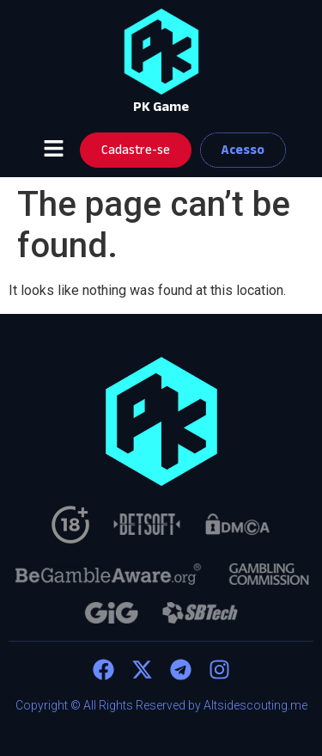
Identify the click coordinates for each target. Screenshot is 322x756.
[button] (54, 150)
